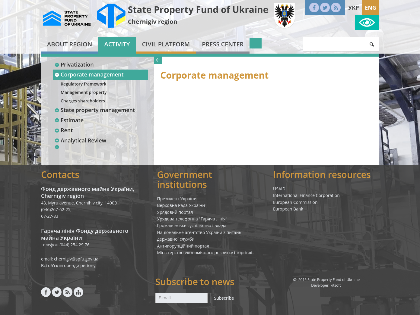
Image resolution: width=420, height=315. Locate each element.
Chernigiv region (152, 21)
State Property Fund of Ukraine (198, 9)
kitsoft (335, 285)
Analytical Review (80, 140)
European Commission (295, 202)
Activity (117, 44)
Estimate (69, 120)
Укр (353, 7)
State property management (94, 110)
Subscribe (224, 298)
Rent (63, 130)
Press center (222, 44)
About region (69, 44)
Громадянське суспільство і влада (192, 225)
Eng (370, 7)
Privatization (74, 64)
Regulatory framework (84, 84)
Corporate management (89, 74)
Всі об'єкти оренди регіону (68, 265)
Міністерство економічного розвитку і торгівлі (204, 252)
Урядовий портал (175, 212)
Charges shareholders (83, 101)
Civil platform (166, 44)
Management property (84, 92)
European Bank (288, 209)
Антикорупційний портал (183, 246)
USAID (279, 189)
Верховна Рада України (181, 205)
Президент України (177, 198)
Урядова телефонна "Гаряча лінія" (192, 219)
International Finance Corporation (306, 195)
